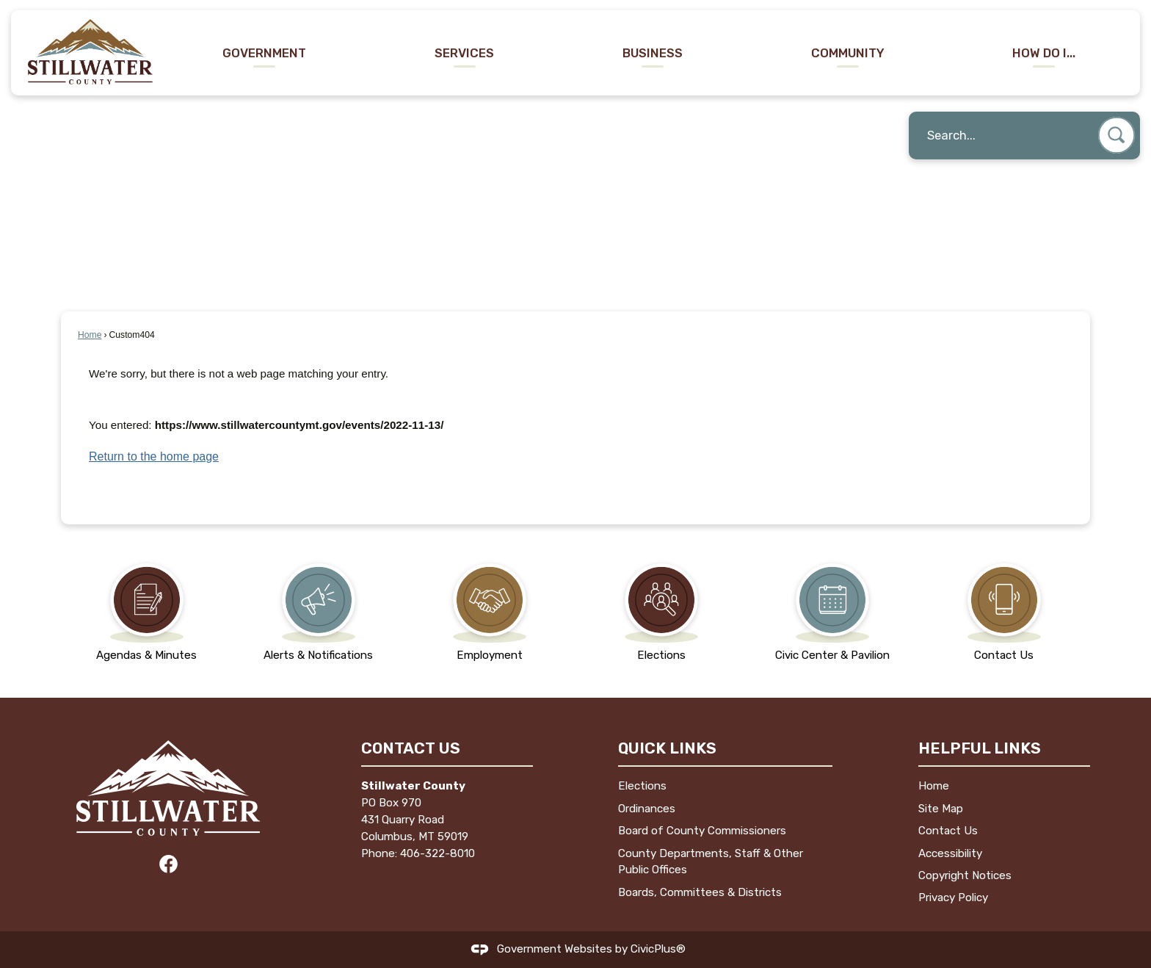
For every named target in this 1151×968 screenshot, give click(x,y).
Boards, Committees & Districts (700, 892)
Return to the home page (154, 456)
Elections (642, 785)
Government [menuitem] (264, 53)
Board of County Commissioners (702, 830)
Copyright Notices (965, 875)
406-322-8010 (437, 853)
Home (89, 335)
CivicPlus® (658, 949)
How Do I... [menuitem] (1043, 53)
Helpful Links (979, 748)
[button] (1116, 135)
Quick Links (667, 748)
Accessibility (950, 853)
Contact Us (948, 830)
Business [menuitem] (652, 53)
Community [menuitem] (848, 53)
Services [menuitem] (464, 53)
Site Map (940, 808)
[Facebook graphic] (168, 864)
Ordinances (646, 808)
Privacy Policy (953, 897)
